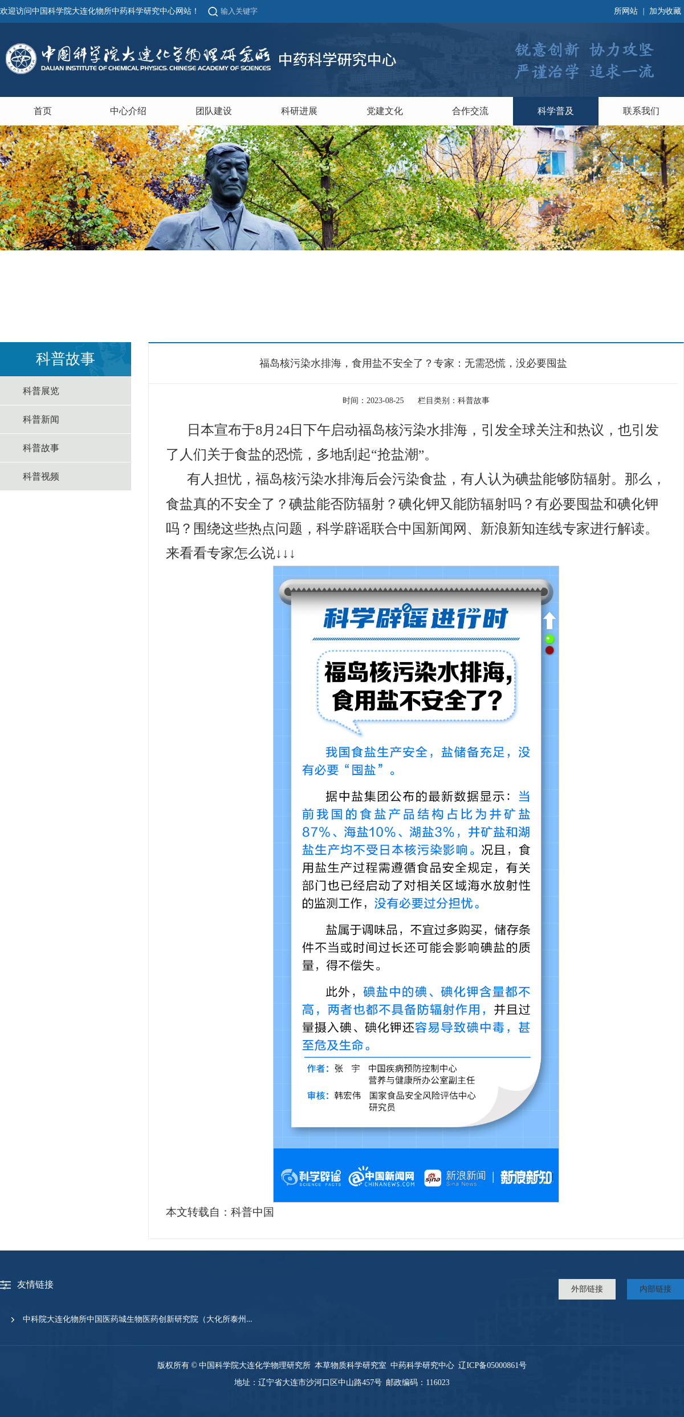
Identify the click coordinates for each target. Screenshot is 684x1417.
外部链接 (587, 1289)
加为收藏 (665, 11)
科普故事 (41, 448)
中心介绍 (128, 111)
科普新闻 (41, 419)
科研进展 (299, 111)
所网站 (626, 11)
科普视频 (41, 476)
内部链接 (655, 1289)
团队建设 (214, 111)
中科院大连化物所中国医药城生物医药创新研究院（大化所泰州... (138, 1319)
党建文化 (385, 111)
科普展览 (41, 391)
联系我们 (641, 111)
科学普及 (556, 111)
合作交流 (470, 111)
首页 (43, 111)
